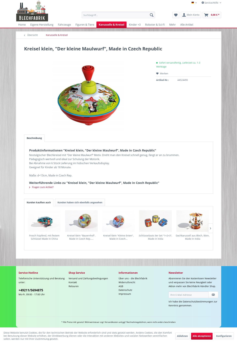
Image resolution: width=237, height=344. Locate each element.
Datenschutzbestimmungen (198, 301)
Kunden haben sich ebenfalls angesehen (79, 202)
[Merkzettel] (175, 15)
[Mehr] (172, 25)
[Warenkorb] (212, 15)
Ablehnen (182, 335)
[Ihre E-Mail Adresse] (189, 295)
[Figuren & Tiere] (84, 25)
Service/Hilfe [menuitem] (210, 2)
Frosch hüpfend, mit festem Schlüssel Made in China (44, 237)
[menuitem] (118, 15)
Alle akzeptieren (202, 335)
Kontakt (73, 282)
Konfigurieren (224, 335)
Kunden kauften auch (39, 202)
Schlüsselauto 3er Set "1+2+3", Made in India (155, 237)
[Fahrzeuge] (64, 25)
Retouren (74, 286)
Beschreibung (34, 138)
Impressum (125, 293)
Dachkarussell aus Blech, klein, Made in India (192, 237)
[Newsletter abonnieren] (213, 295)
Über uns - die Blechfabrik (133, 278)
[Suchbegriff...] (118, 15)
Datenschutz (125, 290)
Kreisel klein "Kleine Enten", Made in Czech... (118, 237)
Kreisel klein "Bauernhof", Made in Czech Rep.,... (81, 237)
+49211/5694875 (31, 290)
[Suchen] (151, 15)
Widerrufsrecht (127, 282)
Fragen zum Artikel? (41, 187)
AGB (121, 286)
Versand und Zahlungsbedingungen (88, 278)
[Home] (22, 25)
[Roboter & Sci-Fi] (155, 25)
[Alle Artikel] (186, 25)
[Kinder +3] (135, 25)
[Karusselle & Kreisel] (111, 25)
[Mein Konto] (191, 15)
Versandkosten (111, 322)
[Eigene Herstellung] (42, 25)
